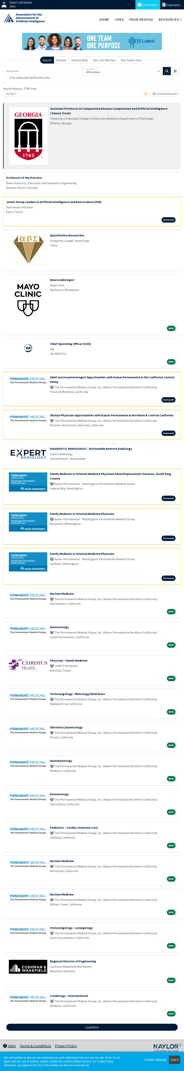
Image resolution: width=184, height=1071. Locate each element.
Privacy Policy (66, 1045)
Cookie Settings (155, 1059)
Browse (61, 60)
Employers (171, 4)
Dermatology (59, 627)
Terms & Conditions (35, 1045)
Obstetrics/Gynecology (66, 727)
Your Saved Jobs (131, 60)
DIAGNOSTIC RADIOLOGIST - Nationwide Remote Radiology (91, 449)
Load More (92, 1027)
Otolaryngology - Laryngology (71, 928)
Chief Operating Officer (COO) (70, 344)
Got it (174, 1059)
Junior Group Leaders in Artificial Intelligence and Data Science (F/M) (53, 202)
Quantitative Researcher (67, 235)
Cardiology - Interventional (69, 996)
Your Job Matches (104, 60)
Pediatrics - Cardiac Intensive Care (74, 827)
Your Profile (141, 19)
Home (104, 19)
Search (47, 60)
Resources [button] (169, 19)
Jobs (119, 19)
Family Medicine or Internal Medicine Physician (82, 514)
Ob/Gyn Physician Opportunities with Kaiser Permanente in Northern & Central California (111, 415)
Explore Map (79, 60)
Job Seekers (148, 4)
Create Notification (165, 93)
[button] (175, 71)
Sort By (10, 93)
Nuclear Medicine (62, 594)
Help (9, 1045)
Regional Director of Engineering (73, 961)
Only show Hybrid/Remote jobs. (30, 78)
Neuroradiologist (62, 280)
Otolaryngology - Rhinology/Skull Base (77, 694)
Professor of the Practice (24, 178)
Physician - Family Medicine (68, 660)
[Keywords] (44, 71)
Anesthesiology (61, 761)
